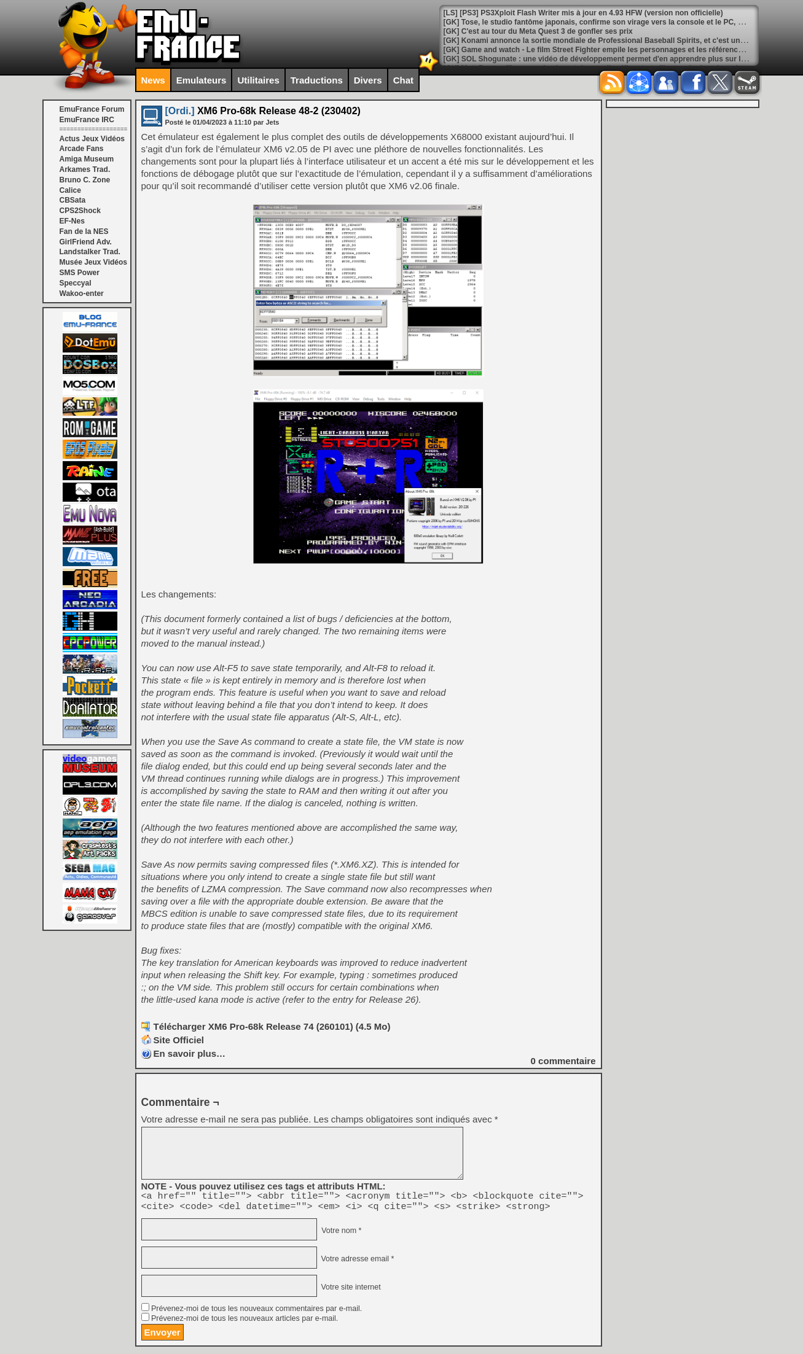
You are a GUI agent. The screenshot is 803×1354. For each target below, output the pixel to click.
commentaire (563, 1061)
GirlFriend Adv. (86, 242)
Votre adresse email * (356, 1262)
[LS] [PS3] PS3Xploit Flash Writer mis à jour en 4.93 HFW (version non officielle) (583, 13)
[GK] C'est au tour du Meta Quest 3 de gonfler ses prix (538, 31)
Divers (368, 80)
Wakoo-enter (82, 293)
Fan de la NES (84, 231)
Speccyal (76, 283)
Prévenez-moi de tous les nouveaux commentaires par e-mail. (256, 1312)
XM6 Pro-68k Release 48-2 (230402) (263, 111)
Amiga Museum (87, 159)
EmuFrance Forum (92, 109)
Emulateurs (201, 80)
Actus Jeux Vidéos (92, 138)
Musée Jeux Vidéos (94, 262)
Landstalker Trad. (90, 251)
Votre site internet (350, 1290)
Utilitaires (258, 80)
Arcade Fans (82, 148)
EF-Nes (72, 221)
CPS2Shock (80, 210)
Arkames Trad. (85, 169)
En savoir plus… (190, 1053)
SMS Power (80, 272)
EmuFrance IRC (87, 119)
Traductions (317, 80)
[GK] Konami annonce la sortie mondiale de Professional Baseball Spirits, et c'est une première (611, 40)
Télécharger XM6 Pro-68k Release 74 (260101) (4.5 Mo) (272, 1026)
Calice (70, 190)
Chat (403, 80)
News (153, 80)
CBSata (73, 200)
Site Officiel (179, 1040)
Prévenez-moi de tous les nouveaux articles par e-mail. (244, 1322)
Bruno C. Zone (85, 180)
